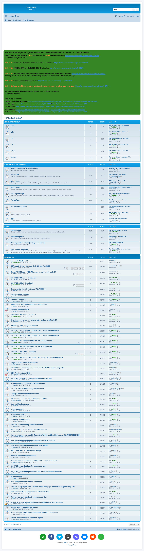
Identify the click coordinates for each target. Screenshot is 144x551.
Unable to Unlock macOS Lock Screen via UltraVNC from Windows (37, 502)
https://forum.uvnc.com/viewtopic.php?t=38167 (34, 112)
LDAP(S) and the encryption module (25, 394)
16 (82, 268)
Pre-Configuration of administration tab (26, 481)
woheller (113, 170)
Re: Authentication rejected (118, 230)
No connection (16, 476)
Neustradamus (115, 176)
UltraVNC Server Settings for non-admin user (28, 466)
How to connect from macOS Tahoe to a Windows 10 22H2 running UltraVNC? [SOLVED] (45, 435)
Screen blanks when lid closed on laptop (27, 518)
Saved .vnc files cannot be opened (24, 325)
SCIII (12, 219)
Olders (13, 157)
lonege (15, 514)
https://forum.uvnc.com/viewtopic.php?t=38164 (34, 104)
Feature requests (17, 237)
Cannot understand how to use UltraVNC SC (28, 289)
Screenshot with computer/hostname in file (28, 383)
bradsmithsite (17, 380)
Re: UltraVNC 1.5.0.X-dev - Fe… (119, 144)
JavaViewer (15, 187)
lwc (112, 289)
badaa (14, 311)
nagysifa (15, 321)
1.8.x (12, 126)
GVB (14, 395)
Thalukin (15, 426)
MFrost (15, 457)
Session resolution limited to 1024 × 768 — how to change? (34, 461)
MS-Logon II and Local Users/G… (120, 193)
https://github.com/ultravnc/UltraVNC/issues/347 (69, 104)
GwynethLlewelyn (18, 436)
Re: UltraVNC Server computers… (120, 249)
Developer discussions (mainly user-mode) (28, 243)
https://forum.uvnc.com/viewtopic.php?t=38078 (55, 81)
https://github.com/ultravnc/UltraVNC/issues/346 (80, 101)
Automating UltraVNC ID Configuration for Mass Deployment (34, 512)
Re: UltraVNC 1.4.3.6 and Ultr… (119, 150)
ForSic (15, 467)
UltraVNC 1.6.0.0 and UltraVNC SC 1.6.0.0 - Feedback (31, 346)
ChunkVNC (15, 175)
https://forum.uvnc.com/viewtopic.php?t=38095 (82, 55)
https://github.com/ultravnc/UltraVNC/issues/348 (68, 106)
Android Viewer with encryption (23, 456)
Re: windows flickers (116, 242)
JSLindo (15, 411)
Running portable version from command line (29, 497)
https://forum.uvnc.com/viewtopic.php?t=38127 (88, 73)
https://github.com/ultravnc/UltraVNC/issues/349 (68, 109)
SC (12, 213)
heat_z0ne (114, 201)
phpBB (65, 542)
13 (74, 268)
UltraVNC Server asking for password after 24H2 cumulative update (37, 368)
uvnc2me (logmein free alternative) (24, 168)
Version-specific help (12, 122)
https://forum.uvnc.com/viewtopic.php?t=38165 (32, 106)
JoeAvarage (16, 442)
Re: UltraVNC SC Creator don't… (120, 212)
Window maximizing (19, 299)
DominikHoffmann (18, 462)
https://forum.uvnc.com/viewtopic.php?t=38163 (44, 101)
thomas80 (16, 421)
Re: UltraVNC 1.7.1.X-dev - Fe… (119, 132)
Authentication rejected (20, 294)
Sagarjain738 (115, 182)
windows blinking (18, 409)
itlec (14, 498)
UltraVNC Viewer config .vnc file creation (27, 425)
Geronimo (16, 493)
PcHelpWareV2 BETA (19, 206)
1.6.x (12, 138)
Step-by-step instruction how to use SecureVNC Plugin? (33, 440)
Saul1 (14, 296)
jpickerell (113, 440)
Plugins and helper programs (15, 165)
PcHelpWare (15, 200)
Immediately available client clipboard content (29, 304)
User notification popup (20, 404)
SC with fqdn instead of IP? (118, 218)
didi (14, 483)
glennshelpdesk (17, 431)
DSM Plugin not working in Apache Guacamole (29, 445)
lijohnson (15, 488)
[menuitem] (16, 16)
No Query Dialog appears (21, 419)
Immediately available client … (119, 236)
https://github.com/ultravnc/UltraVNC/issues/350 (69, 112)
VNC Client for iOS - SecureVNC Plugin (26, 450)
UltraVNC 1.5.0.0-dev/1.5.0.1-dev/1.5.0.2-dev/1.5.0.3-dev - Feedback (37, 357)
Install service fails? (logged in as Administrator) (30, 492)
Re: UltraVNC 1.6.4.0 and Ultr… (119, 138)
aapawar (113, 189)
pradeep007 (16, 447)
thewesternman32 (116, 388)
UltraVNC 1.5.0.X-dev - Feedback (23, 352)
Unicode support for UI (20, 310)
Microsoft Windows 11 (19, 261)
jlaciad (14, 369)
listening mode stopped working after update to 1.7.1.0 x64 (34, 320)
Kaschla (15, 385)
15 (80, 268)
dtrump (113, 260)
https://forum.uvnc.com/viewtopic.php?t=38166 (32, 109)
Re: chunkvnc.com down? (117, 174)
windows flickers (17, 414)
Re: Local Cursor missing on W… (120, 157)
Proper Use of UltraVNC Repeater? (24, 507)
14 (77, 268)
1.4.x (12, 151)
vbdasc (15, 290)
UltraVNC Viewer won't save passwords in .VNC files (31, 378)
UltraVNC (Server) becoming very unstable (27, 388)
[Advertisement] (72, 36)
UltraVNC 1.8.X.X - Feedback (22, 283)
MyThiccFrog (17, 509)
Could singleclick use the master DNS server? (29, 430)
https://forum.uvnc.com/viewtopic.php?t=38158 (71, 63)
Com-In (15, 279)
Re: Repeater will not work (118, 200)
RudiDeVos (114, 127)
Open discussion (13, 118)
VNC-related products (19, 249)
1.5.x (12, 145)
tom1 (14, 327)
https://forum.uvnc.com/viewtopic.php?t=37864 (92, 86)
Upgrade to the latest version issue (24, 363)
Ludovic (113, 133)
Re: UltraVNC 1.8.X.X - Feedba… (119, 125)
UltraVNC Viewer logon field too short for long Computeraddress (36, 471)
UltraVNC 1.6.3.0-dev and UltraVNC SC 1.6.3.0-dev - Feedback (35, 330)
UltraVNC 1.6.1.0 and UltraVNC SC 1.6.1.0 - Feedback (31, 341)
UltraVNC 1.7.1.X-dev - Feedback (23, 315)
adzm (14, 273)
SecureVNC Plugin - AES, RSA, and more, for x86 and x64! (34, 272)
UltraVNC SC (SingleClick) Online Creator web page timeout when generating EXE (43, 487)
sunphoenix (16, 301)
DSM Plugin (15, 181)
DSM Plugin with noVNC (117, 181)
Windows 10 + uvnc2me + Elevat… (120, 168)
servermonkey (17, 400)
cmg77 (113, 207)
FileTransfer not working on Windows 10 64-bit (29, 399)
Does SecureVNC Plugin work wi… (120, 187)
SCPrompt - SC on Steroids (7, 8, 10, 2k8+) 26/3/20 (30, 266)
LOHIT (15, 504)
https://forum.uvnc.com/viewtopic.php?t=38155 (66, 68)
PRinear (113, 220)
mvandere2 (16, 519)
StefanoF (15, 405)
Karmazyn (16, 364)
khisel (113, 238)
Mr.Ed (14, 452)
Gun (14, 390)
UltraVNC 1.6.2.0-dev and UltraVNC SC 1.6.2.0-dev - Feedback (35, 335)
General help (16, 230)
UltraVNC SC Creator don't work (23, 278)
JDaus (14, 268)
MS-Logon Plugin (17, 194)
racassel (113, 272)
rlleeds (15, 473)
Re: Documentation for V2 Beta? (119, 206)
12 (72, 268)
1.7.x (12, 132)
